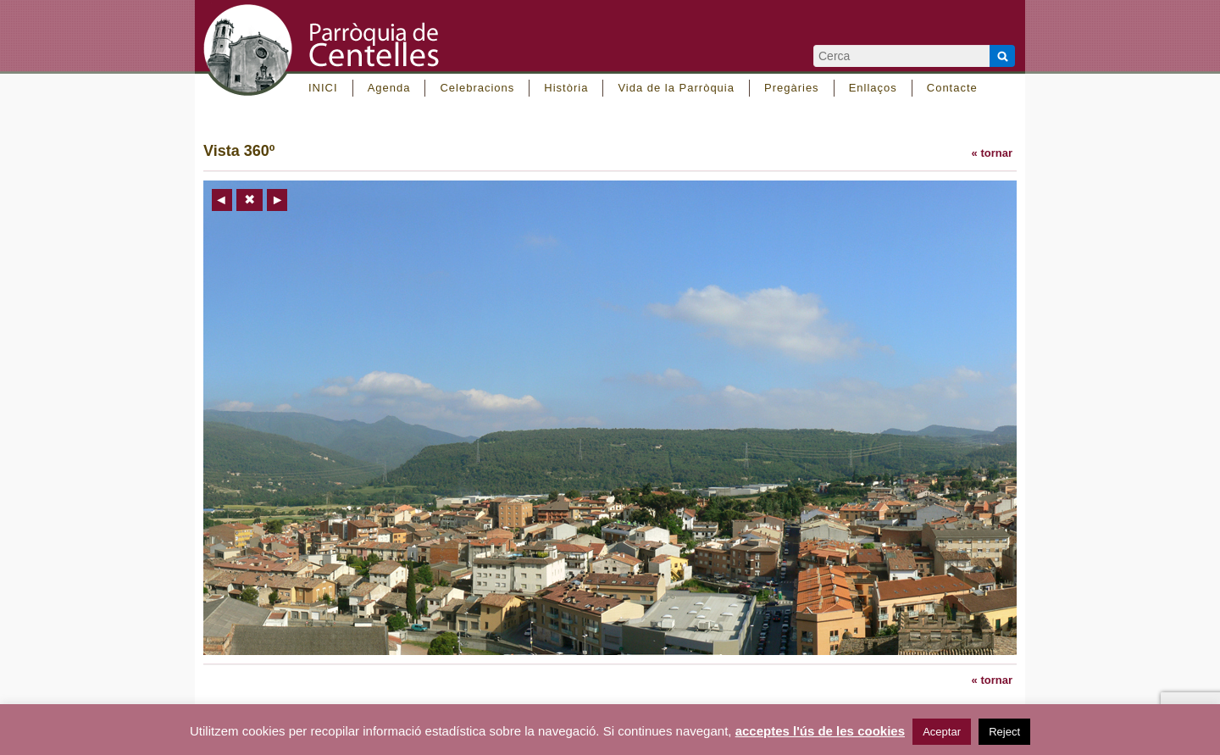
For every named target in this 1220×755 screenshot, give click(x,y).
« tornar (992, 153)
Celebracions (477, 87)
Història (566, 87)
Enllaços (873, 87)
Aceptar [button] (942, 731)
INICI (323, 87)
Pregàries (791, 87)
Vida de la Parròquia (676, 87)
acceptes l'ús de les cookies (820, 731)
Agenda (389, 87)
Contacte (952, 87)
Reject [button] (1004, 731)
